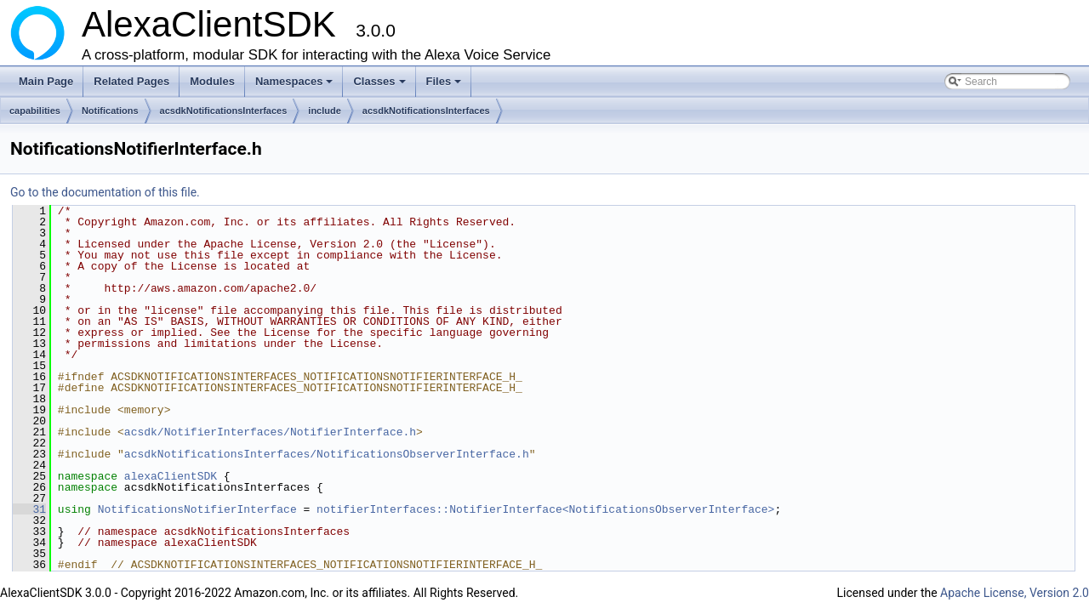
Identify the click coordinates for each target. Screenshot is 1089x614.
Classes (380, 86)
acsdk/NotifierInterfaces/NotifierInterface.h (270, 432)
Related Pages (131, 81)
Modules (212, 81)
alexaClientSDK (170, 476)
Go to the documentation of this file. (105, 192)
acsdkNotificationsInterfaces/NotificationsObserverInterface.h (326, 454)
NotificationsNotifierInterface (197, 509)
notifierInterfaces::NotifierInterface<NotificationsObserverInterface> (545, 509)
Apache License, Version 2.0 (1014, 593)
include (324, 110)
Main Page (46, 81)
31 (29, 509)
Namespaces (295, 86)
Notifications (110, 110)
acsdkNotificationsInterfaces (224, 110)
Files (445, 86)
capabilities (34, 110)
